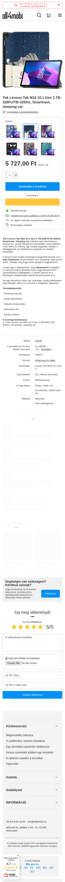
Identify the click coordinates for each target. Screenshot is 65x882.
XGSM (38, 340)
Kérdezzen (50, 593)
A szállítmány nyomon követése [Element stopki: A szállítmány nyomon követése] (25, 740)
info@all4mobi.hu (37, 821)
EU (32, 871)
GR (51, 867)
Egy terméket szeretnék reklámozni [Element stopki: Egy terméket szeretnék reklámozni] (27, 746)
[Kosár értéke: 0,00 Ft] (48, 15)
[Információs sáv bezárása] (59, 5)
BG (45, 867)
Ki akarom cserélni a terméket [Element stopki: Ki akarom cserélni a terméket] (24, 758)
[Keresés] (39, 15)
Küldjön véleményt (32, 694)
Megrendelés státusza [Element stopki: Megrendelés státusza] (19, 735)
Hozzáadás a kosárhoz (32, 186)
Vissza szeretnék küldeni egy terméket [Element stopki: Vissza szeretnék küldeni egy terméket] (29, 752)
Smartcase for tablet (45, 360)
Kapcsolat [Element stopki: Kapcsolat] (12, 763)
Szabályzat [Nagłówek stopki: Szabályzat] (14, 790)
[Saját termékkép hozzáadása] (28, 663)
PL (32, 867)
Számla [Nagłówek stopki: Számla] (11, 777)
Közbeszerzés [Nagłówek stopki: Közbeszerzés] (16, 726)
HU (26, 867)
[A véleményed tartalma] (32, 642)
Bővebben (46, 349)
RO (38, 867)
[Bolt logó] (13, 15)
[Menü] (60, 15)
